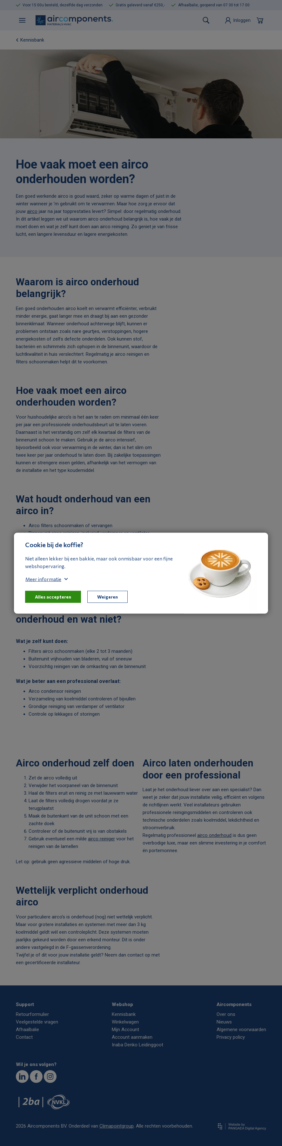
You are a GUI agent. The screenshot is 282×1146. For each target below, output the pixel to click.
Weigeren (107, 596)
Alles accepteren (53, 596)
